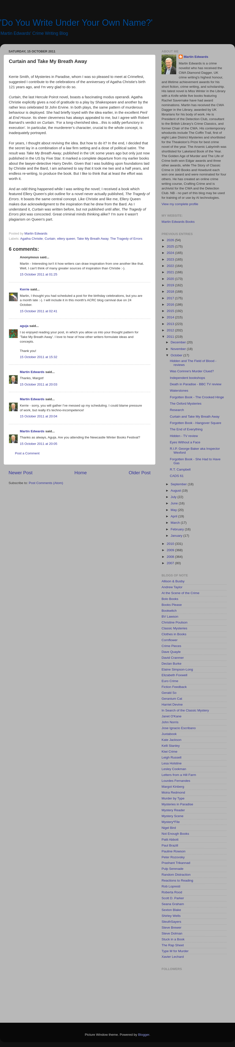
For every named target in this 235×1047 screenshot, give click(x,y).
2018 (171, 291)
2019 (171, 285)
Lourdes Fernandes (176, 781)
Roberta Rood (172, 892)
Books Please (172, 605)
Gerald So (169, 693)
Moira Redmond (173, 792)
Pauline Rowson (174, 851)
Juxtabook (169, 734)
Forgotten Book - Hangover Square (195, 423)
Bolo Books (170, 599)
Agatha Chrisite (31, 238)
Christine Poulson (175, 622)
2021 (171, 272)
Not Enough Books (175, 833)
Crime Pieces (171, 646)
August (176, 490)
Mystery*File (171, 822)
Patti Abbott (170, 839)
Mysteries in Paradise (177, 804)
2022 (171, 266)
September (179, 484)
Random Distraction (176, 874)
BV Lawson (170, 616)
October (177, 355)
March (176, 522)
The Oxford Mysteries (185, 403)
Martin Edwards (32, 372)
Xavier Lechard (173, 957)
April (174, 516)
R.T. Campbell (180, 469)
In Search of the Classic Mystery (185, 710)
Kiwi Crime (169, 751)
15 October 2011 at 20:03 (38, 384)
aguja (24, 326)
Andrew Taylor (172, 587)
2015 (171, 311)
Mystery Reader (173, 810)
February (178, 529)
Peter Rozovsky (173, 857)
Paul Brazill (170, 845)
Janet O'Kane (171, 716)
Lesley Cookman (174, 769)
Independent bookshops (187, 378)
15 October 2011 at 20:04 (38, 416)
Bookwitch (169, 610)
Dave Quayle (171, 652)
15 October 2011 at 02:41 (38, 311)
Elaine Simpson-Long (177, 669)
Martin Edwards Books (178, 222)
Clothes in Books (174, 634)
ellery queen (66, 238)
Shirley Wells (171, 916)
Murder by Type (173, 798)
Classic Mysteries (174, 628)
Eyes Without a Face (185, 442)
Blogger (143, 1034)
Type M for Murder (175, 951)
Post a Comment (27, 453)
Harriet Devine (172, 704)
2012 (171, 330)
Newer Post (21, 472)
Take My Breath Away (92, 238)
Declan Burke (171, 663)
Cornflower (169, 640)
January (177, 535)
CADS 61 (177, 476)
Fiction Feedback (174, 687)
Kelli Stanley (171, 746)
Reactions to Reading (177, 880)
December (179, 342)
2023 (171, 259)
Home (80, 472)
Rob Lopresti (171, 886)
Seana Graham (173, 904)
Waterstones (179, 390)
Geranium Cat (172, 698)
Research (177, 410)
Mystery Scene (172, 816)
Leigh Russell (171, 757)
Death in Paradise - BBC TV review (196, 384)
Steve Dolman (172, 933)
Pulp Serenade (172, 869)
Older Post (140, 472)
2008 (171, 557)
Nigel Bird (169, 828)
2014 (171, 317)
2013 (171, 324)
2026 (171, 240)
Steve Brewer (171, 927)
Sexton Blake (171, 910)
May (174, 510)
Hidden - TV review (184, 436)
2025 (171, 246)
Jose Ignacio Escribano (179, 728)
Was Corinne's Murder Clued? (192, 371)
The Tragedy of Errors (126, 238)
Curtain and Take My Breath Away (195, 416)
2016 (171, 304)
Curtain (50, 238)
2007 (171, 563)
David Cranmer (173, 658)
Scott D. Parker (173, 898)
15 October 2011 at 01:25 (38, 274)
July (174, 497)
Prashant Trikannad (176, 863)
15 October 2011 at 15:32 (38, 357)
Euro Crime (170, 681)
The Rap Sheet (173, 945)
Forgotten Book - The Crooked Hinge (197, 397)
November (179, 349)
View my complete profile (180, 204)
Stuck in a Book (173, 939)
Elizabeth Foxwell (174, 675)
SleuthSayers (171, 921)
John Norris (170, 722)
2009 (171, 550)
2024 (171, 253)
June (175, 503)
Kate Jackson (171, 740)
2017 (171, 298)
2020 (171, 279)
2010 (171, 544)
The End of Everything (186, 429)
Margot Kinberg (173, 786)
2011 (171, 336)
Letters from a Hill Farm (179, 775)
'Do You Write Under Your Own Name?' (76, 23)
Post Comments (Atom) (46, 483)
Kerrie (24, 289)
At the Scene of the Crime (181, 593)
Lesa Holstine (172, 763)
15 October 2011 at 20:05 (38, 444)
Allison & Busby (173, 581)
